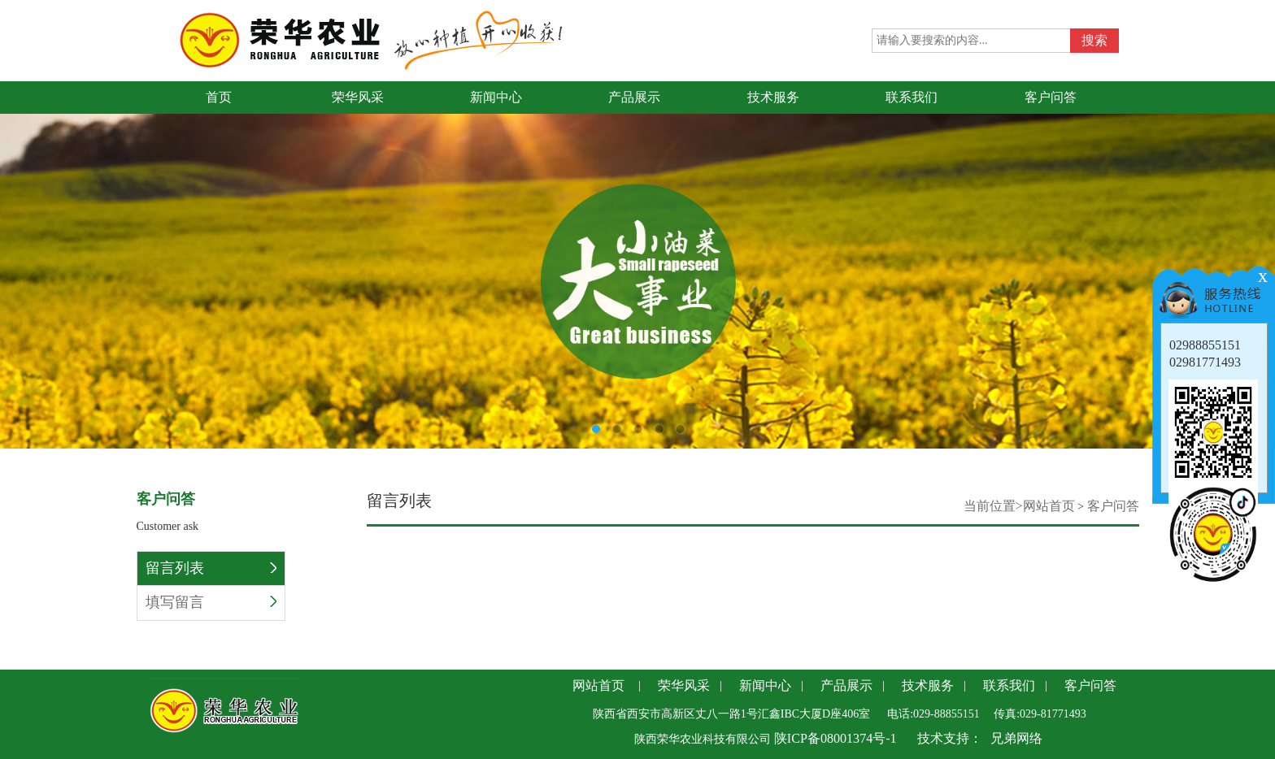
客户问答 (1113, 506)
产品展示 (846, 685)
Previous (12, 251)
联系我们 (1009, 685)
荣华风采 (684, 685)
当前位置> (993, 506)
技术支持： (949, 738)
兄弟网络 (1016, 738)
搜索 (1094, 40)
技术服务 (928, 685)
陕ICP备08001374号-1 (834, 738)
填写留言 (211, 602)
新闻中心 (765, 685)
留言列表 (211, 568)
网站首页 (1049, 506)
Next (1263, 251)
